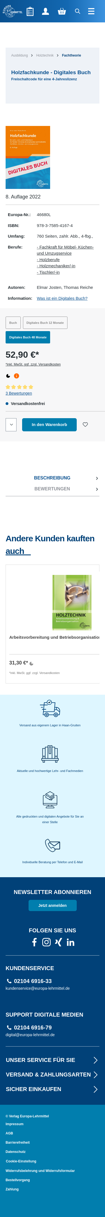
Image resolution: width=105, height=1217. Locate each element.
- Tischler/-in (48, 272)
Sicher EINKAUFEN (52, 1089)
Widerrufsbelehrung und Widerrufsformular (40, 1171)
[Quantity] (11, 424)
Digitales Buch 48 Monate (27, 337)
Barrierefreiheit (18, 1143)
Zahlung (12, 1189)
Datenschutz (15, 1152)
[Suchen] (78, 11)
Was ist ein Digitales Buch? (62, 298)
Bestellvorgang (18, 1180)
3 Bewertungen (19, 393)
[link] (34, 944)
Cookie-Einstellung (21, 1161)
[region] (52, 157)
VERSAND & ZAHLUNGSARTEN (52, 1074)
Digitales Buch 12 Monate (45, 322)
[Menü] (92, 11)
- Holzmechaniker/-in (56, 265)
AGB (9, 1133)
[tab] (52, 478)
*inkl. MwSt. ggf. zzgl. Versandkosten (33, 364)
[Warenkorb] (62, 11)
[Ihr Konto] (45, 11)
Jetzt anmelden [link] (52, 905)
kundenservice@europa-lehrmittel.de (38, 988)
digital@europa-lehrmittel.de (30, 1035)
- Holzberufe (48, 259)
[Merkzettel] (30, 11)
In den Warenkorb (49, 424)
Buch (13, 322)
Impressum (15, 1124)
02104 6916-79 (33, 1028)
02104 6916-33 (33, 981)
